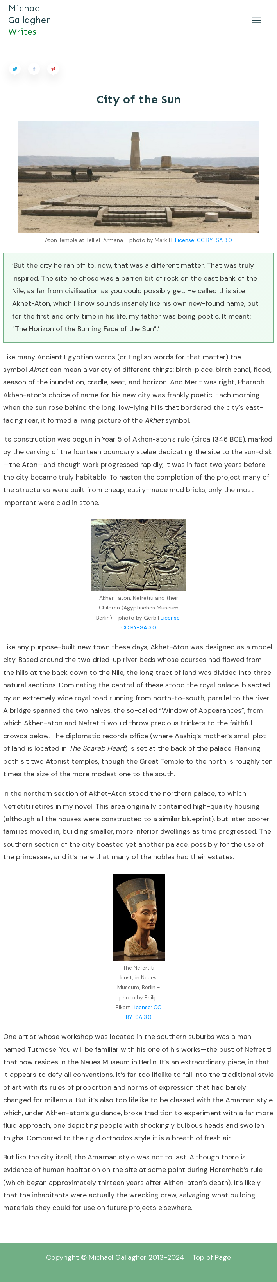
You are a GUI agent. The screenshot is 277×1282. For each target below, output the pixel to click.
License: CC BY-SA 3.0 (203, 239)
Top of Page (211, 1257)
